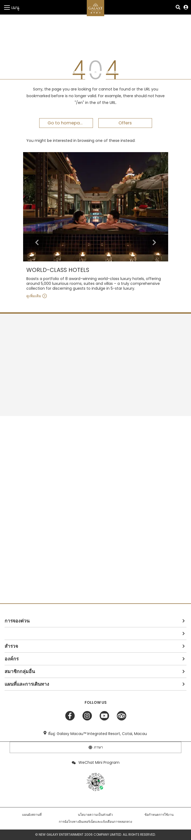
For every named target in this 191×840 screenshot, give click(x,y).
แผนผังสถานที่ (32, 815)
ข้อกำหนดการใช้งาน (159, 815)
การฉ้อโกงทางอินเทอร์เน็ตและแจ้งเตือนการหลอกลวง (95, 822)
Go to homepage (66, 123)
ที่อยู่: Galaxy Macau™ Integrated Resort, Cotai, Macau (97, 733)
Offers (125, 123)
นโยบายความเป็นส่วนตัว (95, 815)
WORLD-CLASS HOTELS (57, 270)
